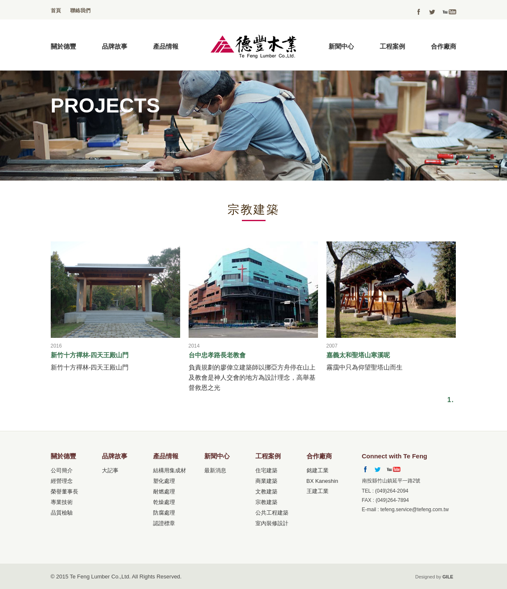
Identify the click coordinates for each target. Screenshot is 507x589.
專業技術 (62, 502)
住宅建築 (266, 470)
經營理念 (62, 481)
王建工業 (318, 491)
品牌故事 (114, 46)
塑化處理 (164, 481)
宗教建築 (266, 502)
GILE (447, 576)
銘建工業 (318, 470)
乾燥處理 (164, 502)
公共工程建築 (271, 513)
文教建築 (266, 491)
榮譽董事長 (64, 491)
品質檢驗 (62, 513)
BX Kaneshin (322, 481)
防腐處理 (164, 513)
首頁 (56, 11)
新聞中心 (341, 46)
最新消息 (215, 470)
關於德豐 (63, 46)
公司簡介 (62, 470)
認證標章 (164, 523)
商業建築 (266, 481)
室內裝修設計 (271, 523)
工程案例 (392, 46)
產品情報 (165, 46)
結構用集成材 (169, 470)
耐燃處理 (164, 491)
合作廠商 (443, 46)
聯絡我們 (80, 11)
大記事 (110, 470)
